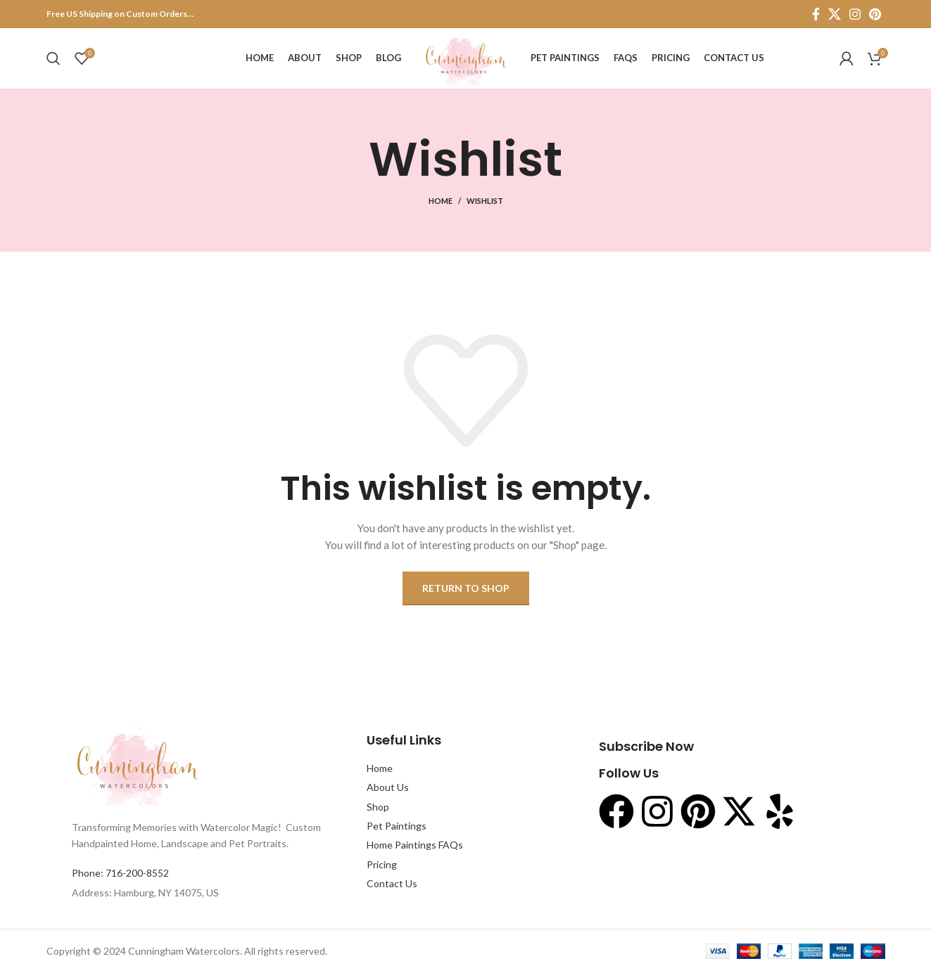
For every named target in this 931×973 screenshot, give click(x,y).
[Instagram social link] (855, 14)
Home (440, 203)
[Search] (53, 60)
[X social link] (834, 14)
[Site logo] (465, 59)
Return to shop (465, 591)
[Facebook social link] (816, 14)
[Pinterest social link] (875, 14)
